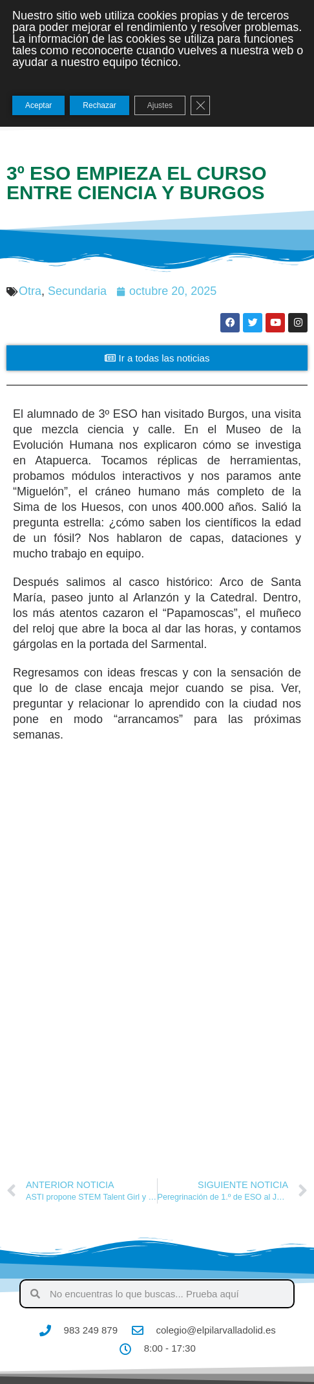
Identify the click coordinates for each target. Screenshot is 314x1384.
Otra (30, 291)
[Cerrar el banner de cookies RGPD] (200, 105)
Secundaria (77, 291)
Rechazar (99, 105)
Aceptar (38, 105)
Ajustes (160, 105)
